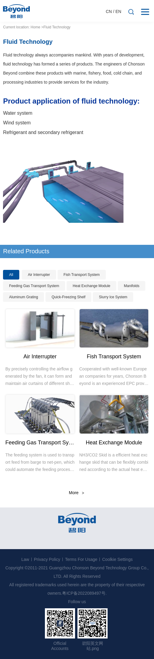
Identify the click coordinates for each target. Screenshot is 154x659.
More (74, 492)
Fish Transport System (82, 275)
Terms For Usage (81, 559)
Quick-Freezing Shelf (68, 297)
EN (118, 11)
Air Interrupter (39, 275)
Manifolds (131, 286)
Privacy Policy (47, 559)
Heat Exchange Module (91, 286)
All (11, 275)
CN (109, 11)
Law (25, 559)
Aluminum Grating (23, 297)
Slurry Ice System (113, 297)
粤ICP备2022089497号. (84, 593)
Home (35, 27)
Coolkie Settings (117, 559)
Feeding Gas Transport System (34, 286)
